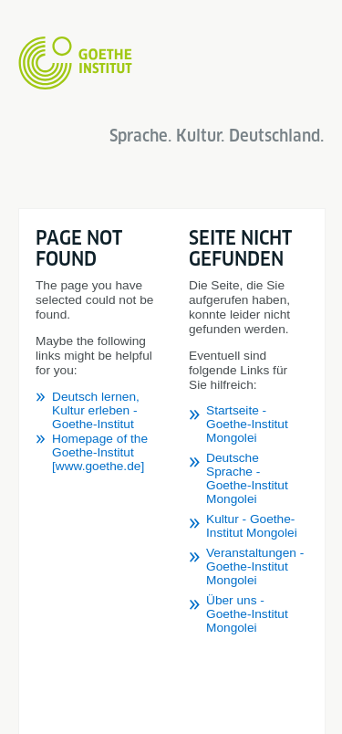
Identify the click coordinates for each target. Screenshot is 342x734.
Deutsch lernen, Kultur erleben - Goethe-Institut (96, 410)
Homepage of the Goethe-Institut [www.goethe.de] (100, 452)
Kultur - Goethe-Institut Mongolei (251, 526)
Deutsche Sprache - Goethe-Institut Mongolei (247, 478)
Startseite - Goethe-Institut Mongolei (247, 424)
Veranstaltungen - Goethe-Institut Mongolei (255, 566)
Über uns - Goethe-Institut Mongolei (247, 613)
